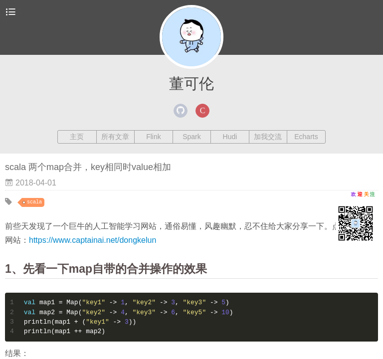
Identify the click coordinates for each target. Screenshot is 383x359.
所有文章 (115, 137)
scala (34, 202)
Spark (192, 137)
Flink (153, 137)
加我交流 (268, 137)
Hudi (230, 137)
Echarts (306, 137)
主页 (77, 137)
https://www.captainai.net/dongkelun (92, 240)
